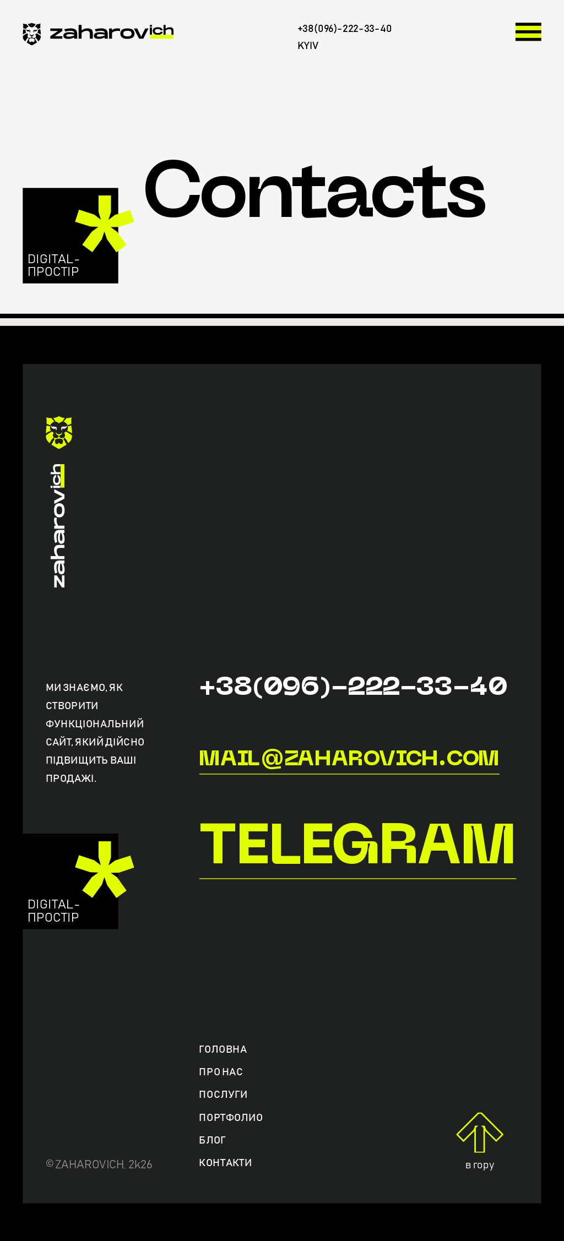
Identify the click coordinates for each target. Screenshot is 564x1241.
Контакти (225, 1163)
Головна (223, 1049)
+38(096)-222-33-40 (353, 688)
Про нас (221, 1072)
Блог (212, 1140)
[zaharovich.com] (98, 37)
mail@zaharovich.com (349, 759)
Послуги (223, 1095)
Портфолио (231, 1117)
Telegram (357, 849)
